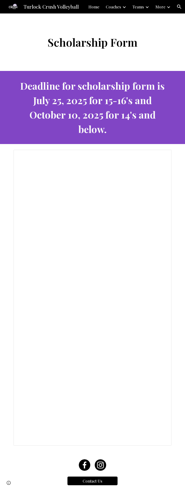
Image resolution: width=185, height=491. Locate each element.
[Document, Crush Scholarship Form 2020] (92, 298)
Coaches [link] (113, 6)
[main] (92, 42)
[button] (179, 7)
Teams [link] (138, 6)
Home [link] (93, 6)
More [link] (160, 6)
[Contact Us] (92, 481)
